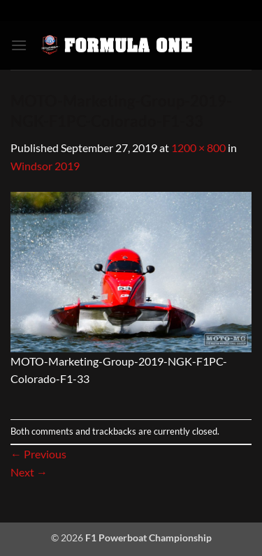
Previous (38, 453)
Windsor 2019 (45, 165)
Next (29, 472)
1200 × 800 (198, 147)
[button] (18, 45)
